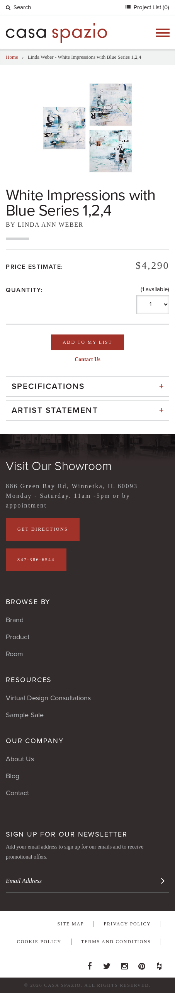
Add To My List (87, 342)
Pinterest (142, 964)
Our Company (35, 741)
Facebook (89, 964)
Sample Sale (25, 715)
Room (14, 654)
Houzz (159, 964)
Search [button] (18, 7)
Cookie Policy (39, 941)
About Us (20, 759)
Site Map (71, 924)
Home (12, 57)
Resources (29, 680)
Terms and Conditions (116, 941)
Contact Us (87, 359)
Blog (12, 776)
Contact (17, 793)
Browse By (28, 601)
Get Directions (42, 529)
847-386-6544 (36, 559)
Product (17, 637)
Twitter (107, 964)
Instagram (124, 964)
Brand (15, 620)
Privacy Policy (127, 924)
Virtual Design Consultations (48, 698)
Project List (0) (150, 7)
